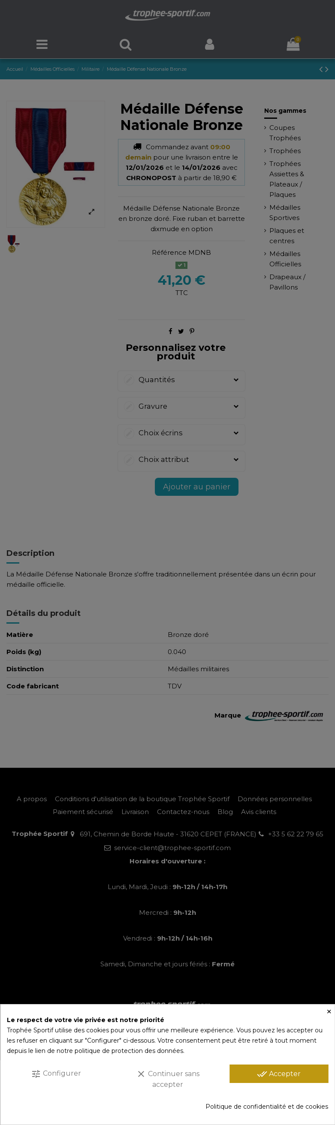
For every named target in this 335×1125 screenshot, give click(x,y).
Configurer (56, 1074)
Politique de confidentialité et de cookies (266, 1106)
